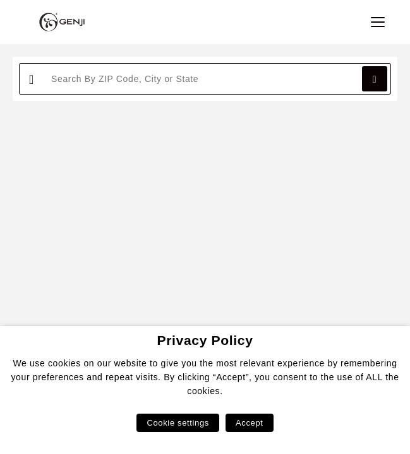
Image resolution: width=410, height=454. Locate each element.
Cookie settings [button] (177, 423)
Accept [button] (249, 423)
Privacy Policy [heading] (205, 340)
